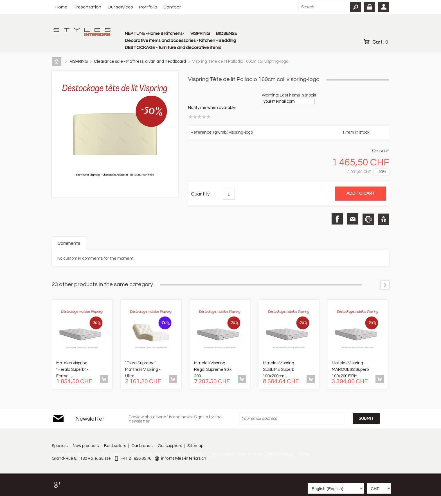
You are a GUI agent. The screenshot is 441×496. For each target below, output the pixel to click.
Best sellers (115, 446)
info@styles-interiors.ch (183, 458)
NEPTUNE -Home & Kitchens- (154, 33)
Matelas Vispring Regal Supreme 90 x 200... (212, 369)
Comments (68, 243)
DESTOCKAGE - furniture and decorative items (173, 47)
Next (385, 285)
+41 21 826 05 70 (136, 458)
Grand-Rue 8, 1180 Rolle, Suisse (81, 458)
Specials (60, 446)
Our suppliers (170, 446)
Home (61, 7)
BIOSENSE (226, 33)
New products (86, 446)
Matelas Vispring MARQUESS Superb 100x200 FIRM (350, 369)
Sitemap (195, 446)
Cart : (380, 41)
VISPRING (200, 33)
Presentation (87, 7)
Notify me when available (212, 108)
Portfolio (148, 7)
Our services (120, 7)
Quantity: (200, 194)
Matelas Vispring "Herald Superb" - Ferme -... (72, 369)
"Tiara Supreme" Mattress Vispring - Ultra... (143, 369)
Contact (172, 7)
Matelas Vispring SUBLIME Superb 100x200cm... (278, 369)
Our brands (141, 446)
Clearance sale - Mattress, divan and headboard (140, 61)
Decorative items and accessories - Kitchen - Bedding (180, 40)
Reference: (202, 132)
